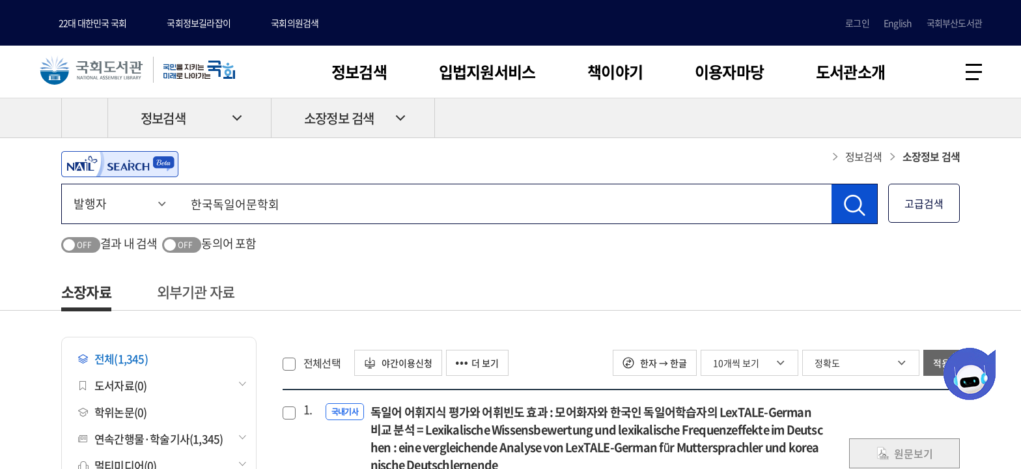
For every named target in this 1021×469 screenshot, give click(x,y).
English (898, 22)
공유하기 (950, 118)
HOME (84, 117)
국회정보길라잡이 (199, 22)
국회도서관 (91, 69)
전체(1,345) (113, 358)
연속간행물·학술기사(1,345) (150, 439)
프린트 (904, 118)
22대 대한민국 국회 (92, 22)
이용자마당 (729, 71)
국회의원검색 (294, 22)
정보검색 (359, 71)
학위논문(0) (112, 412)
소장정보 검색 (339, 118)
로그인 (857, 22)
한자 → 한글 (654, 362)
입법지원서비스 (487, 71)
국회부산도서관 (954, 22)
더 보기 (477, 362)
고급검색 (924, 203)
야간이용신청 (398, 362)
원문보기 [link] (904, 453)
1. (307, 409)
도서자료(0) (112, 385)
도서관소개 (850, 71)
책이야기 (615, 71)
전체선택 (322, 362)
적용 (941, 362)
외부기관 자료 (195, 291)
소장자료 (86, 291)
